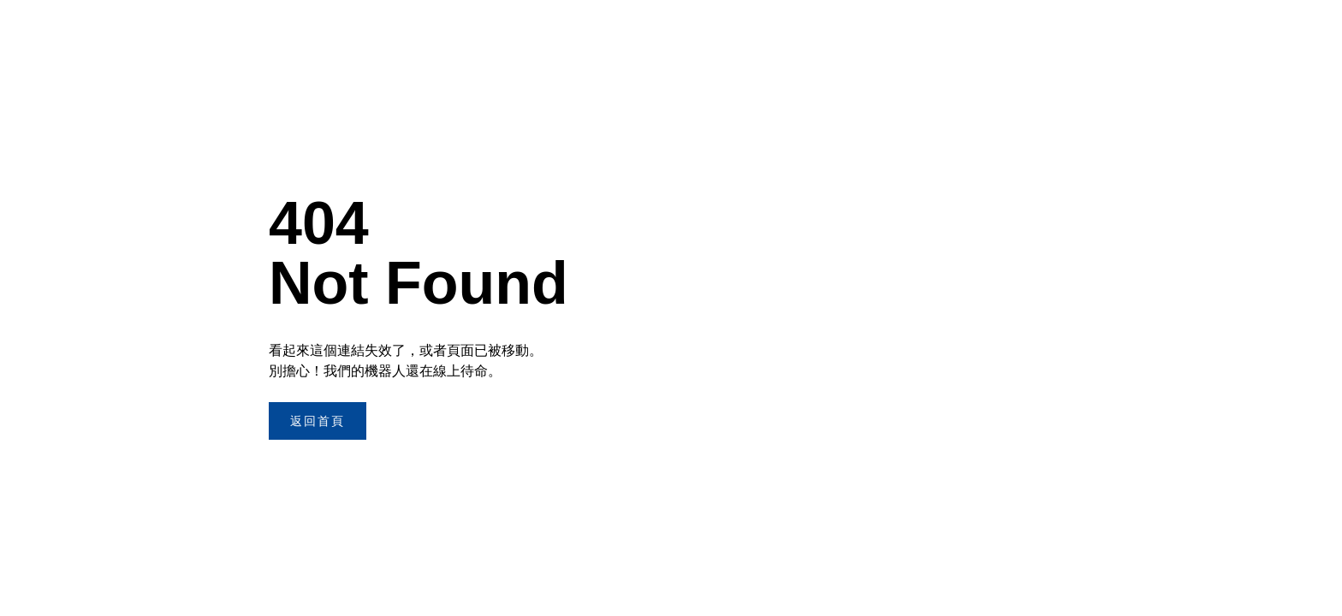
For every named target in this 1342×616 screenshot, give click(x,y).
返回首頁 (317, 421)
